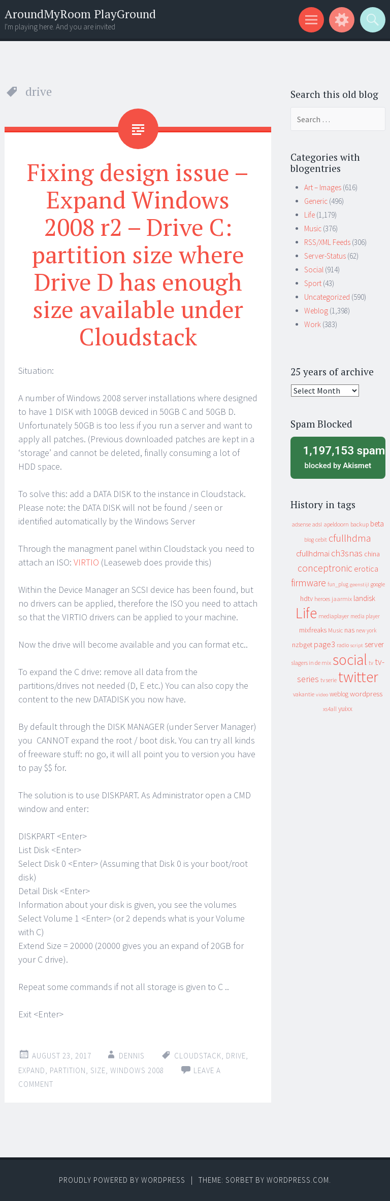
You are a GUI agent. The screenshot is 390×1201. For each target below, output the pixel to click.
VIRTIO (86, 562)
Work (312, 324)
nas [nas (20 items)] (349, 629)
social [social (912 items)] (350, 659)
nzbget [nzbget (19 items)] (302, 644)
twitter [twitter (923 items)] (358, 676)
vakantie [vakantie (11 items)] (303, 694)
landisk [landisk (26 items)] (364, 598)
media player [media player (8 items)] (365, 616)
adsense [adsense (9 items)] (301, 524)
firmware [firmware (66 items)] (308, 583)
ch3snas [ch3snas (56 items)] (347, 553)
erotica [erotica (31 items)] (366, 568)
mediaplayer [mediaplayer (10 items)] (333, 616)
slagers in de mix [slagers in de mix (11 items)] (311, 662)
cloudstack (197, 1056)
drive (236, 1056)
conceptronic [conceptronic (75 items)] (325, 568)
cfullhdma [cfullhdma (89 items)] (350, 538)
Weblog (316, 310)
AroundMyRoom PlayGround (80, 14)
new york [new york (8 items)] (366, 630)
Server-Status (325, 256)
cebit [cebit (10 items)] (321, 539)
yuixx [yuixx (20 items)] (345, 708)
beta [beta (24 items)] (377, 523)
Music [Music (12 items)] (335, 630)
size (98, 1070)
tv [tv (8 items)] (371, 662)
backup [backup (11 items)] (359, 524)
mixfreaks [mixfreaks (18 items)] (313, 629)
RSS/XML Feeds (327, 242)
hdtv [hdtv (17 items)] (306, 598)
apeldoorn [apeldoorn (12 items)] (336, 524)
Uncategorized (327, 297)
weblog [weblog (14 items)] (339, 694)
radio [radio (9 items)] (343, 645)
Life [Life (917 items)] (306, 613)
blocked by (341, 456)
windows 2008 (137, 1070)
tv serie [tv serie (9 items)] (328, 680)
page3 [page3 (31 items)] (324, 644)
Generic (316, 201)
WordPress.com (298, 1180)
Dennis (132, 1056)
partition (68, 1070)
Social (313, 269)
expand (31, 1070)
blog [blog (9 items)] (309, 539)
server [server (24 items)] (374, 644)
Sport (312, 283)
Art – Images (322, 187)
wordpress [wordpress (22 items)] (366, 693)
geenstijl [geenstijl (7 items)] (359, 584)
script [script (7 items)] (356, 645)
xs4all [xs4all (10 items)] (330, 709)
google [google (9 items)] (378, 584)
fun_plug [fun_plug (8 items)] (338, 584)
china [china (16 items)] (372, 554)
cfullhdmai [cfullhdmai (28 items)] (313, 553)
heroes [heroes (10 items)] (322, 599)
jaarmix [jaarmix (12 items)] (342, 599)
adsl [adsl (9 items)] (317, 524)
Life (309, 215)
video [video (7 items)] (322, 694)
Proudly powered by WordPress (122, 1180)
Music (312, 228)
